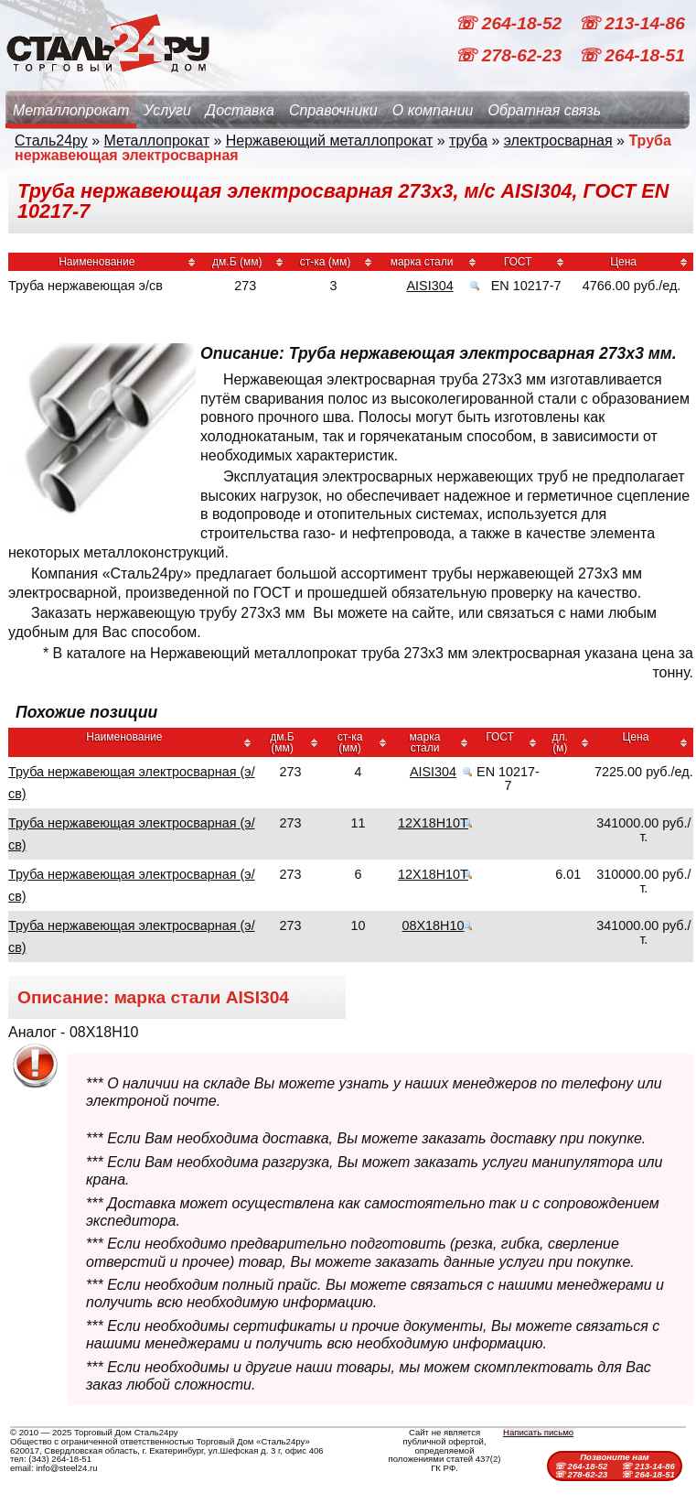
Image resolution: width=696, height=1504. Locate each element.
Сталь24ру (51, 140)
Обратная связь (544, 110)
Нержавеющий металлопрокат (330, 140)
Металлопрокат (71, 110)
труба (468, 140)
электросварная (558, 140)
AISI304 (429, 285)
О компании (433, 110)
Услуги (167, 110)
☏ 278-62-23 (510, 55)
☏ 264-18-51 (631, 55)
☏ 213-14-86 (631, 23)
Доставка (240, 110)
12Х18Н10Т (433, 823)
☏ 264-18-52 (510, 23)
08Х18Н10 (433, 925)
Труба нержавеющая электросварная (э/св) (131, 782)
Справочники (333, 110)
